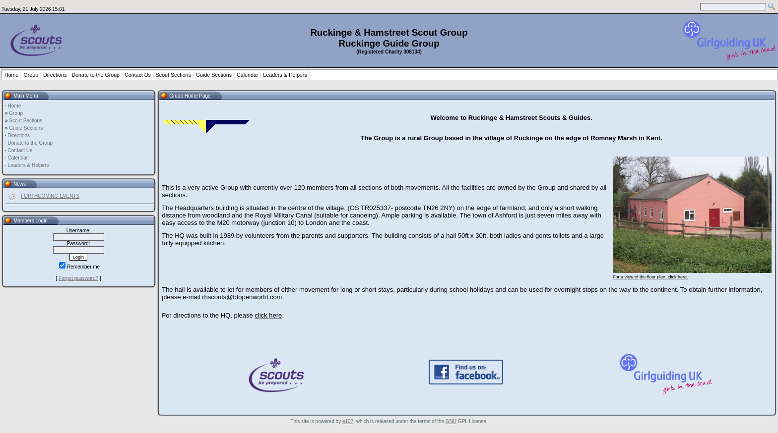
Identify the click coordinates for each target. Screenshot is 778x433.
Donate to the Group (95, 75)
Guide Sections (214, 75)
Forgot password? (78, 278)
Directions (54, 75)
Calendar (247, 75)
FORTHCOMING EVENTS (50, 196)
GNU (451, 421)
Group (30, 75)
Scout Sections (173, 75)
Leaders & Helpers (285, 75)
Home (11, 75)
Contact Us (138, 75)
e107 (347, 421)
